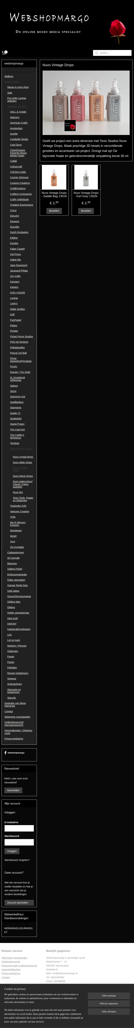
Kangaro (14, 281)
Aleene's (14, 117)
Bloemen (12, 563)
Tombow (14, 443)
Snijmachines (14, 684)
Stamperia (15, 407)
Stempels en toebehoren (14, 691)
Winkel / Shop (12, 81)
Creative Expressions (21, 204)
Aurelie (14, 133)
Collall (13, 161)
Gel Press (15, 254)
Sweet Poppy (17, 424)
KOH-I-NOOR (17, 292)
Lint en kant (13, 640)
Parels (10, 662)
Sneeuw (11, 678)
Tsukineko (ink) (18, 505)
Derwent (14, 221)
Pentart (14, 331)
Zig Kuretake (17, 547)
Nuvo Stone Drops (23, 476)
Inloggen (12, 851)
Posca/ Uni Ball (18, 353)
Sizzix (13, 391)
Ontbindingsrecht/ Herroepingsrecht (14, 723)
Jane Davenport (18, 265)
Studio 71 (15, 413)
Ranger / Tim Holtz (20, 372)
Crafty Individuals (19, 199)
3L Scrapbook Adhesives (17, 379)
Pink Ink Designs (19, 342)
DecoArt (14, 215)
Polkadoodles (17, 347)
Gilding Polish (14, 569)
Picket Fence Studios (21, 336)
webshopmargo (14, 753)
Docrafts (14, 226)
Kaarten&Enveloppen (18, 629)
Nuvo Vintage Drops (20, 469)
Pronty (13, 366)
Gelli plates (13, 591)
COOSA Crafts (18, 172)
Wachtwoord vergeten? (17, 860)
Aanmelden (13, 790)
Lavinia (14, 298)
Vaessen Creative (19, 511)
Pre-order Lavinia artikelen (16, 99)
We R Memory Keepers (18, 523)
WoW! (13, 536)
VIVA (13, 516)
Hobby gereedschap (18, 612)
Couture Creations (20, 183)
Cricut (13, 210)
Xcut (12, 541)
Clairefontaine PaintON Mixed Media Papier (18, 153)
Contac (5, 977)
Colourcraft (16, 166)
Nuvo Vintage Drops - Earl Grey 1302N (86, 194)
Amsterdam (16, 128)
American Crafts (19, 122)
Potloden (12, 667)
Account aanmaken (17, 902)
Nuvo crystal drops (23, 456)
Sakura (14, 385)
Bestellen (54, 211)
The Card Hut (17, 429)
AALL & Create (18, 111)
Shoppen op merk (17, 106)
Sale (9, 92)
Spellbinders (17, 402)
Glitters (11, 607)
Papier (10, 656)
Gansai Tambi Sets (17, 585)
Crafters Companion (21, 194)
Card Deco (16, 144)
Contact (9, 711)
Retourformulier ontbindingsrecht (19, 965)
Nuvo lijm (18, 492)
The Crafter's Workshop (17, 436)
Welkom (9, 76)
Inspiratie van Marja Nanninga (15, 704)
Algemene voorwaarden (17, 716)
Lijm (9, 634)
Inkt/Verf (11, 623)
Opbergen (12, 651)
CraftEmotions (18, 188)
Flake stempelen (16, 580)
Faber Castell (17, 248)
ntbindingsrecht (11, 961)
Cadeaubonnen (15, 552)
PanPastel (15, 320)
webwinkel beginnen (74, 1021)
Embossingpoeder (17, 574)
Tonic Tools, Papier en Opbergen (23, 499)
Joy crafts (15, 276)
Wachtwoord (12, 836)
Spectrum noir (17, 396)
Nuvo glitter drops (22, 462)
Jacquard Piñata (19, 270)
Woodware (16, 530)
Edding (14, 237)
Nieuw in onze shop (18, 87)
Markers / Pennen (17, 645)
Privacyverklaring (14, 738)
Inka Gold (12, 618)
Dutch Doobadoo (19, 232)
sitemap (57, 1021)
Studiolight (15, 418)
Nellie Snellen (17, 309)
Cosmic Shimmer (19, 177)
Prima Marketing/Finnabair (21, 359)
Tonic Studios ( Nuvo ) (21, 450)
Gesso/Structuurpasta (19, 596)
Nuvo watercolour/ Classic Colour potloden (23, 484)
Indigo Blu (15, 259)
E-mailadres (11, 822)
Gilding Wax (13, 601)
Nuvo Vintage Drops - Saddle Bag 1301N (54, 194)
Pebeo (13, 325)
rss (63, 1021)
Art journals (13, 558)
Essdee (14, 243)
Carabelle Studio (19, 139)
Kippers (14, 287)
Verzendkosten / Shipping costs (18, 731)
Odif (12, 314)
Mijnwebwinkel (101, 1021)
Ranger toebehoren (17, 673)
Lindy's (14, 303)
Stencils (11, 697)
